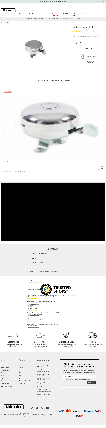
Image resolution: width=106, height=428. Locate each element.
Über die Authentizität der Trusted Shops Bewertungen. (46, 298)
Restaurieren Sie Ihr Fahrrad (44, 395)
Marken (3, 377)
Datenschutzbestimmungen (44, 393)
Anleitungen (40, 370)
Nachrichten (4, 379)
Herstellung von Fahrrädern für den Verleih (44, 376)
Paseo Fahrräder (5, 366)
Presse (21, 377)
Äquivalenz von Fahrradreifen (41, 384)
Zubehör (3, 374)
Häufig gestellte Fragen (43, 373)
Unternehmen (22, 374)
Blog (20, 387)
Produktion (22, 385)
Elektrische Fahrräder (6, 387)
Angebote (3, 382)
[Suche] (53, 8)
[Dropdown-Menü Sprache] (83, 1)
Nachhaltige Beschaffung (25, 382)
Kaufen (88, 49)
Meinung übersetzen (33, 305)
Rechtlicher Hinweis (42, 390)
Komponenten (5, 371)
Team (20, 371)
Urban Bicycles (5, 385)
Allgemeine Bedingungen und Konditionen (43, 380)
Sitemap (21, 369)
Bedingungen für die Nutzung (61, 296)
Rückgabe (39, 388)
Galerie (21, 379)
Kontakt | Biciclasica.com (25, 366)
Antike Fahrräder (5, 369)
